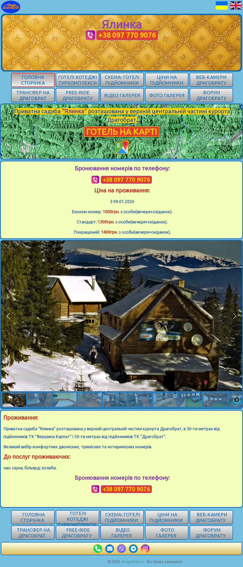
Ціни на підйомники (166, 80)
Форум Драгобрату (211, 95)
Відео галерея (122, 95)
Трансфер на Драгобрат (33, 95)
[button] (8, 316)
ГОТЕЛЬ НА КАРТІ (121, 131)
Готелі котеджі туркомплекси (77, 80)
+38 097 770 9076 (127, 35)
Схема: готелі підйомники (122, 80)
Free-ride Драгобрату (77, 95)
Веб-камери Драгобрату (211, 80)
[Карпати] (11, 6)
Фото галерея (167, 95)
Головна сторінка (33, 80)
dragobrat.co (133, 561)
